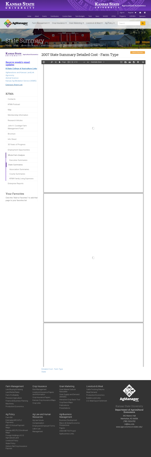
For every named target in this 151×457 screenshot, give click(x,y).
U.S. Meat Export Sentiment (96, 401)
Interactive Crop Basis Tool (69, 400)
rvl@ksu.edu (129, 424)
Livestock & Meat (94, 23)
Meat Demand (91, 392)
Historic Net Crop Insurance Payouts (16, 447)
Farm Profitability (12, 395)
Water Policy (10, 443)
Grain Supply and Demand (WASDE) (69, 395)
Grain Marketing (76, 23)
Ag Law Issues (38, 420)
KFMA (114, 16)
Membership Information (18, 115)
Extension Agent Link (14, 85)
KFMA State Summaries (51, 45)
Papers (62, 428)
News (97, 16)
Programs (122, 16)
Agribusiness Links (66, 434)
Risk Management (39, 389)
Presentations (64, 408)
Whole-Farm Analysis (29, 45)
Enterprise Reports (15, 183)
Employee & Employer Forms (44, 426)
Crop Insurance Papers (41, 397)
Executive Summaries (18, 160)
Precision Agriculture (14, 398)
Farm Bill (9, 417)
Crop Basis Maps (66, 402)
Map (9, 110)
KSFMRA (133, 16)
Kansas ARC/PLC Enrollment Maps (17, 431)
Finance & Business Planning (17, 401)
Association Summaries (19, 169)
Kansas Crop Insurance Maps (44, 400)
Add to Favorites (137, 52)
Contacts (11, 99)
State (43, 372)
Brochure (11, 134)
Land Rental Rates (12, 392)
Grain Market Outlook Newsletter (67, 390)
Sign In (122, 12)
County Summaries (17, 174)
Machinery (10, 404)
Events (44, 16)
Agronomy (10, 75)
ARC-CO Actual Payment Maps (15, 426)
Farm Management (40, 23)
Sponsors (142, 16)
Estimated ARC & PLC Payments (14, 421)
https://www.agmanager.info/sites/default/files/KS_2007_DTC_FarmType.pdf (93, 213)
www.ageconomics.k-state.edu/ (129, 427)
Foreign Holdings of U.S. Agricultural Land (15, 436)
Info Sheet (12, 139)
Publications (64, 405)
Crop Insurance (59, 23)
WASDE (105, 16)
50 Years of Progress (16, 144)
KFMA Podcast (14, 104)
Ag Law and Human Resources (42, 415)
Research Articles (15, 120)
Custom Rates (67, 16)
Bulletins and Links (93, 398)
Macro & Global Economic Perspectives (69, 424)
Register (130, 12)
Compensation (38, 423)
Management (38, 431)
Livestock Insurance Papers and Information (43, 393)
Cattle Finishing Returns (95, 389)
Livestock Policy (12, 441)
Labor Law (37, 429)
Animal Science (12, 78)
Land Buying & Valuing (14, 389)
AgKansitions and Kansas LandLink (20, 72)
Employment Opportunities (19, 150)
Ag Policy (109, 23)
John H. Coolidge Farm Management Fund (17, 127)
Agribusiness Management (65, 415)
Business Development (68, 420)
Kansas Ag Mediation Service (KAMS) (21, 81)
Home (29, 16)
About (37, 16)
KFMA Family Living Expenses (21, 178)
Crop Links (37, 403)
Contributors (55, 16)
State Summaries (15, 165)
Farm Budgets (80, 16)
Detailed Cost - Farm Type (52, 369)
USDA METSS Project (67, 431)
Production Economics (15, 406)
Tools (90, 16)
